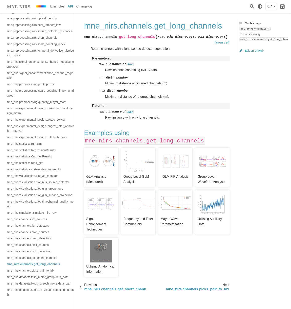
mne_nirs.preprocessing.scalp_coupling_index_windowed (40, 93)
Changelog (84, 6)
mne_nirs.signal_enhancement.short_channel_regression (40, 75)
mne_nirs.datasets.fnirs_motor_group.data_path (37, 277)
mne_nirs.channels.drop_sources (27, 232)
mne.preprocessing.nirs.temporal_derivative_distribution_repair (40, 53)
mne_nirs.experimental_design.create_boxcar (35, 119)
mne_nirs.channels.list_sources (26, 219)
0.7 (270, 6)
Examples (57, 6)
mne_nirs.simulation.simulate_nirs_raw (31, 212)
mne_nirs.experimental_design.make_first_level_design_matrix (39, 111)
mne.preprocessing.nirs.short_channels (31, 37)
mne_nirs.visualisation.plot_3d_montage (32, 175)
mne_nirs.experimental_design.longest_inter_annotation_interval (40, 128)
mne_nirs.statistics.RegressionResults (31, 150)
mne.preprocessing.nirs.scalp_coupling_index (35, 44)
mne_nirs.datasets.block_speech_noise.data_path (38, 283)
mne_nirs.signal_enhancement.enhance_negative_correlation (40, 64)
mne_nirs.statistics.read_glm (24, 163)
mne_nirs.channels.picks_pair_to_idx (30, 270)
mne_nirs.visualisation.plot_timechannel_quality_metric (40, 204)
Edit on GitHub (251, 50)
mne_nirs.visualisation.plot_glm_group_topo (34, 188)
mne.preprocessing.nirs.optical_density (31, 18)
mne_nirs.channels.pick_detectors (28, 251)
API (70, 6)
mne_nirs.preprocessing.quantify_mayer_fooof (36, 102)
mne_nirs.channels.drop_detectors (28, 238)
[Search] (252, 6)
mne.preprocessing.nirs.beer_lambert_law (33, 25)
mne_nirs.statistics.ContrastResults (29, 156)
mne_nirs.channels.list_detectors (27, 225)
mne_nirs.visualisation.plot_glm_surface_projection (39, 195)
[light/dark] (260, 6)
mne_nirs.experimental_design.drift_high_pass (36, 137)
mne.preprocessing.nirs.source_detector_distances (39, 31)
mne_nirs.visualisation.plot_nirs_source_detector (37, 182)
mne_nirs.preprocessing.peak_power (30, 84)
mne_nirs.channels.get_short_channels (31, 257)
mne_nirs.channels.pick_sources (27, 244)
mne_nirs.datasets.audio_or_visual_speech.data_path (40, 292)
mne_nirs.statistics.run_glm (24, 143)
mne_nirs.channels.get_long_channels (33, 264)
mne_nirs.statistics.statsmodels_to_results (33, 169)
